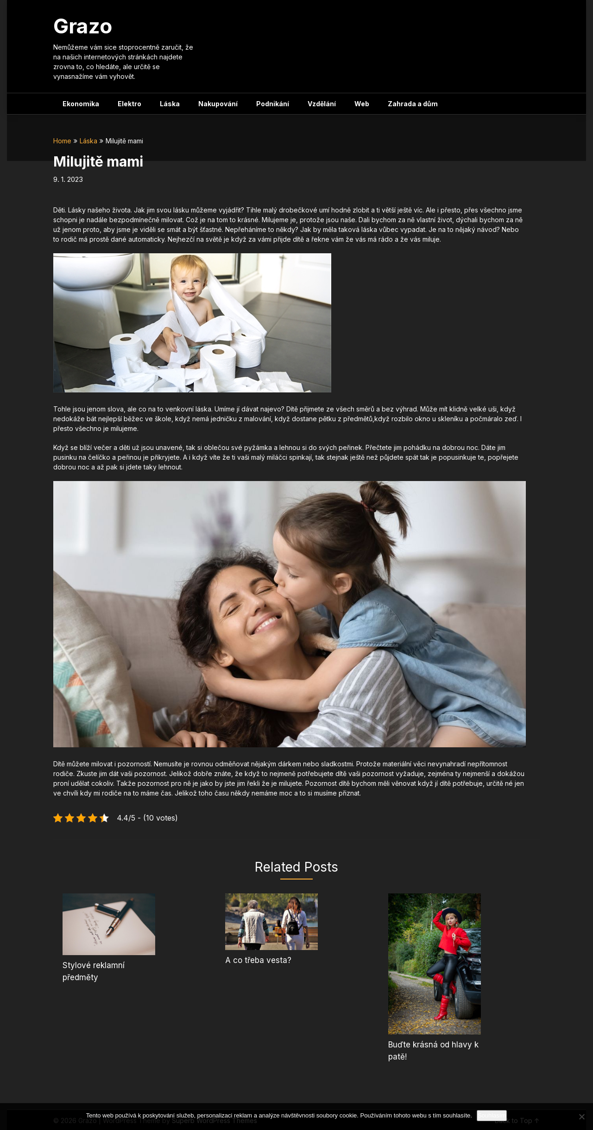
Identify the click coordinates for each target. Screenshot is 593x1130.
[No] (581, 1116)
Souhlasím (492, 1115)
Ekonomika (81, 104)
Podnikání (272, 104)
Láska (170, 104)
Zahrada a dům (413, 104)
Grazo (82, 26)
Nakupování (218, 104)
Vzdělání (322, 104)
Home (62, 141)
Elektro (129, 104)
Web (361, 104)
